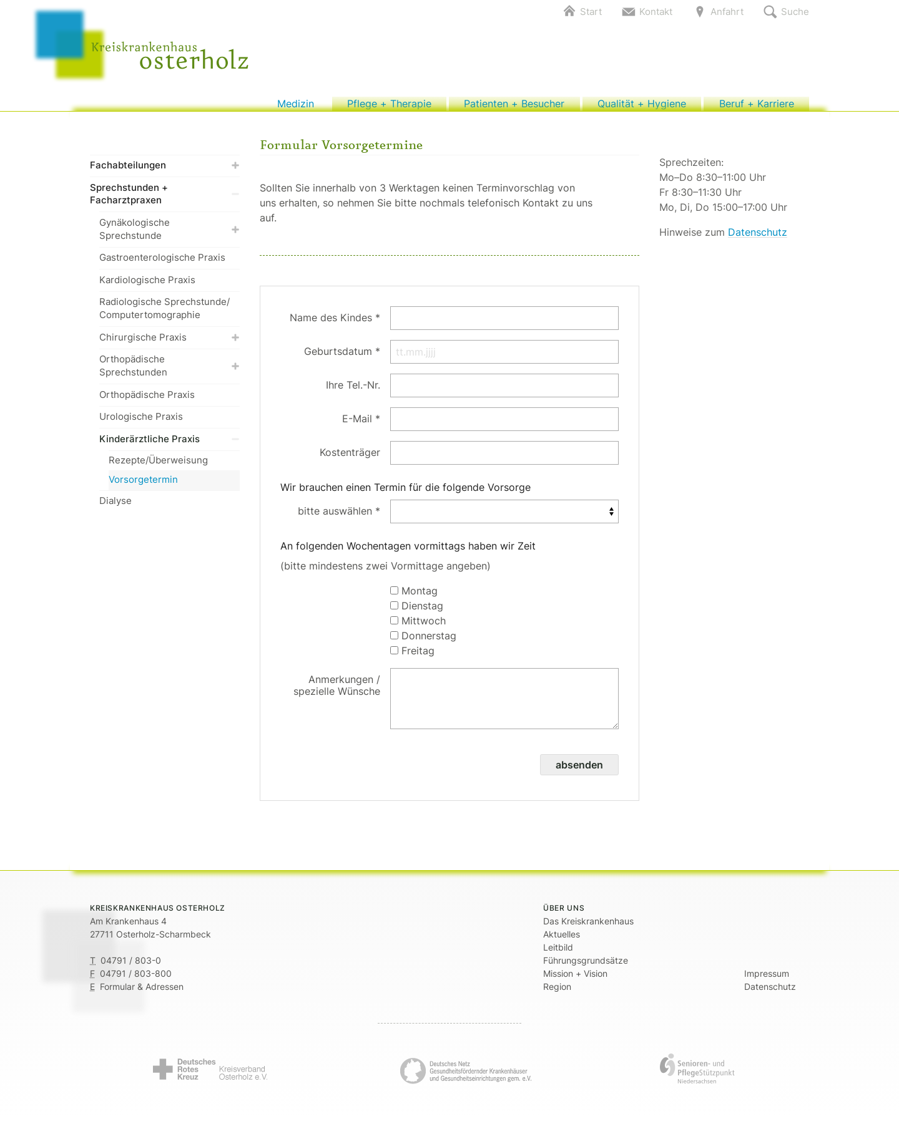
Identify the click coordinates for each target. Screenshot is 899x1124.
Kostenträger (350, 458)
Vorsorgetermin (143, 486)
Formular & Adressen (142, 992)
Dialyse (115, 507)
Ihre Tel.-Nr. (353, 391)
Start (591, 11)
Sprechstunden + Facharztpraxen (165, 200)
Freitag (412, 657)
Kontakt (655, 11)
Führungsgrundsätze (585, 966)
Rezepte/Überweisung (158, 466)
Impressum (766, 979)
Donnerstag (423, 642)
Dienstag (416, 612)
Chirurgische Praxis (169, 343)
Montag (414, 597)
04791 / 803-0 (131, 966)
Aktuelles (561, 940)
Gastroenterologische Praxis (162, 264)
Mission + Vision (575, 979)
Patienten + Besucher (514, 107)
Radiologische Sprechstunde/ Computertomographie (164, 315)
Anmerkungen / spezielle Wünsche (336, 691)
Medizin (295, 107)
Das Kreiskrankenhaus (588, 927)
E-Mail (357, 425)
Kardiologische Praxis (147, 286)
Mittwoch (418, 627)
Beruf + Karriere (756, 107)
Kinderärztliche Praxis (169, 445)
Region (557, 992)
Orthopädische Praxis (147, 401)
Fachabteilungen (165, 172)
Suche (795, 11)
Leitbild (558, 953)
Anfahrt (727, 11)
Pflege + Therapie (389, 107)
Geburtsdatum (338, 357)
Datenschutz (757, 238)
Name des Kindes (331, 323)
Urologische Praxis (141, 423)
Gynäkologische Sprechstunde (169, 235)
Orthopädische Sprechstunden (169, 372)
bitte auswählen (335, 517)
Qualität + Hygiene (641, 107)
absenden (579, 771)
